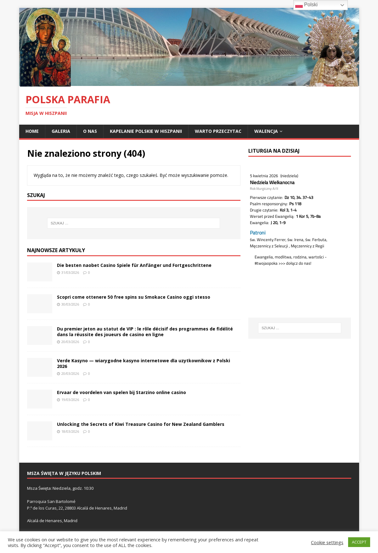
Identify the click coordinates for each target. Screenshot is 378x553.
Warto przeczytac (218, 131)
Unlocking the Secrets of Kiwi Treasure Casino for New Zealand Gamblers (140, 424)
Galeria (61, 131)
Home (32, 131)
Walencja (266, 131)
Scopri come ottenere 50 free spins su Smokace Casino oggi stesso (133, 297)
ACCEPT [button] (359, 542)
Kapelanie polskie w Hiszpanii (146, 131)
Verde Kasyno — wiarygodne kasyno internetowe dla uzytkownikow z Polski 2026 (143, 363)
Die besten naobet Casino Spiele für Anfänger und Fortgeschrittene (134, 265)
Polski (306, 5)
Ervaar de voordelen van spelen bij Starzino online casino (121, 392)
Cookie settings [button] (327, 542)
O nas (90, 131)
